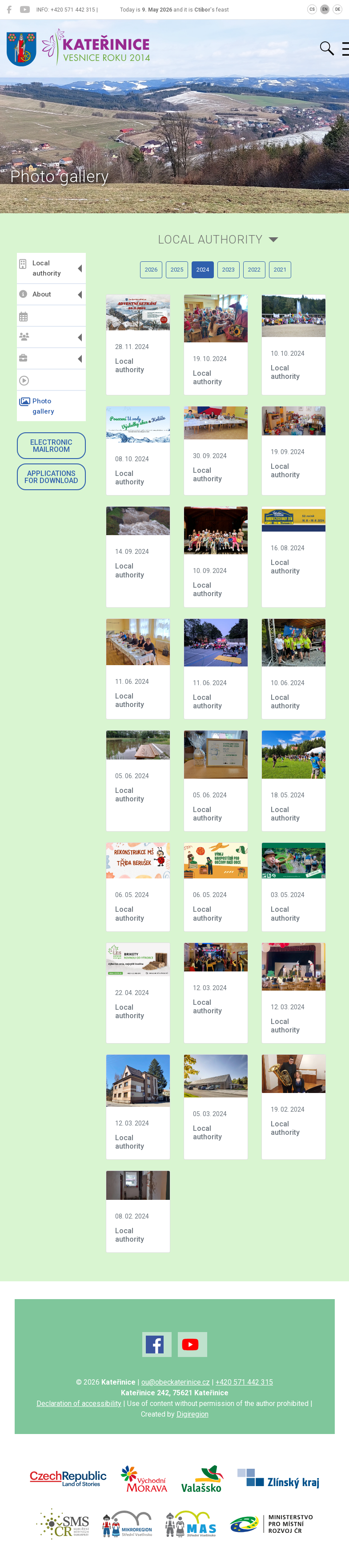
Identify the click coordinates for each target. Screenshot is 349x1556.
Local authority (39, 268)
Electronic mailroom (51, 446)
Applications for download (51, 477)
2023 (228, 269)
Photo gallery (36, 406)
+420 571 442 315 (244, 1382)
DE (337, 9)
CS (312, 9)
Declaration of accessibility (78, 1403)
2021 (280, 269)
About (35, 294)
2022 (254, 269)
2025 (177, 269)
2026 (151, 269)
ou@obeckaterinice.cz (175, 1382)
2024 (203, 269)
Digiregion (193, 1414)
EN (325, 9)
